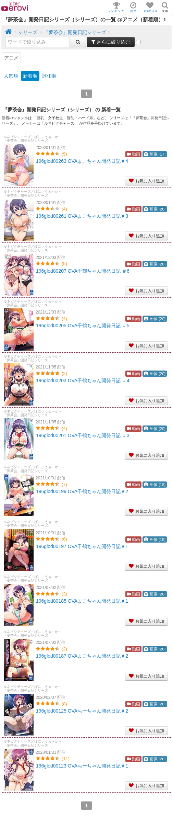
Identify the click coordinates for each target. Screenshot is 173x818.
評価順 (49, 76)
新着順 (30, 76)
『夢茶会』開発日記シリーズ (75, 32)
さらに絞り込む (110, 42)
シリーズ (27, 32)
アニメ (11, 57)
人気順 (11, 76)
